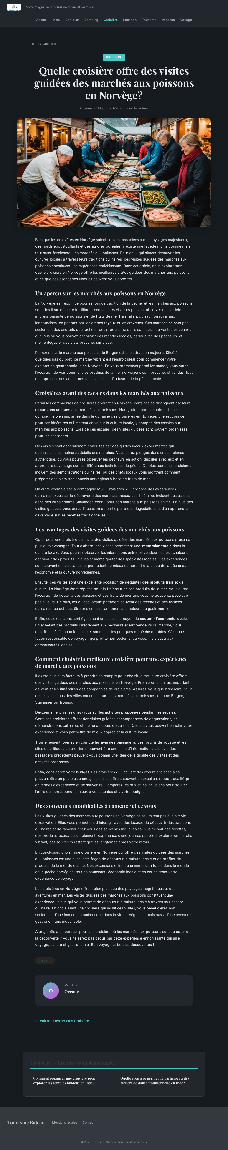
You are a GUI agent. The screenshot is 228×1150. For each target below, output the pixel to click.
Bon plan (72, 20)
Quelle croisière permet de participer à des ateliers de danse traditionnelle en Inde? (154, 1080)
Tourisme (149, 20)
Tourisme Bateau (26, 1122)
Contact (88, 1122)
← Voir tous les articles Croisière (62, 1021)
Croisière (111, 20)
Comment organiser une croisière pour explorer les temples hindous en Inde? (64, 1080)
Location (130, 20)
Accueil (42, 20)
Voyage (186, 20)
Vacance (168, 20)
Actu (56, 20)
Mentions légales (64, 1122)
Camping (91, 20)
